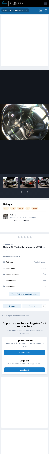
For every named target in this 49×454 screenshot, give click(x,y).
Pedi (14, 215)
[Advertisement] (24, 40)
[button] (21, 192)
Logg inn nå (24, 370)
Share (12, 306)
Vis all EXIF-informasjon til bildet (24, 294)
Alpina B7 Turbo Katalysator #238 (22, 247)
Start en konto (24, 352)
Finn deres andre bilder (19, 220)
